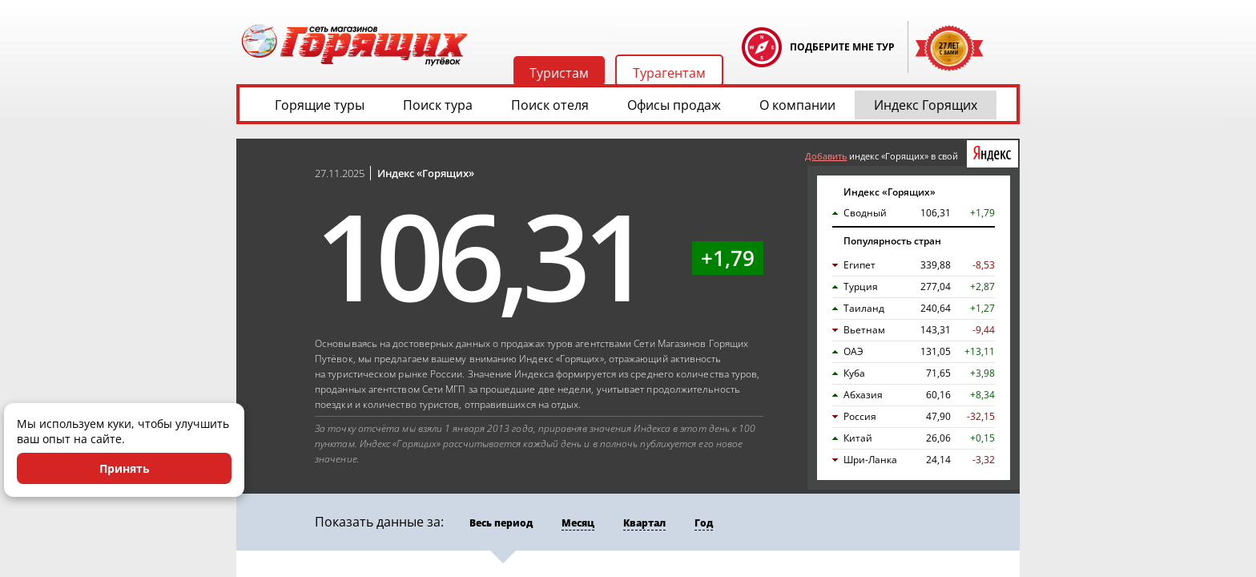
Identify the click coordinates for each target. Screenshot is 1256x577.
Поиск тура (438, 105)
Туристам (559, 73)
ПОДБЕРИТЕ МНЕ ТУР (842, 47)
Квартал (644, 523)
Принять (124, 468)
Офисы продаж (674, 105)
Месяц (578, 523)
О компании (797, 105)
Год (703, 523)
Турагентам (669, 73)
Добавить (826, 156)
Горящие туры (319, 105)
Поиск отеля (550, 105)
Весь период (501, 523)
